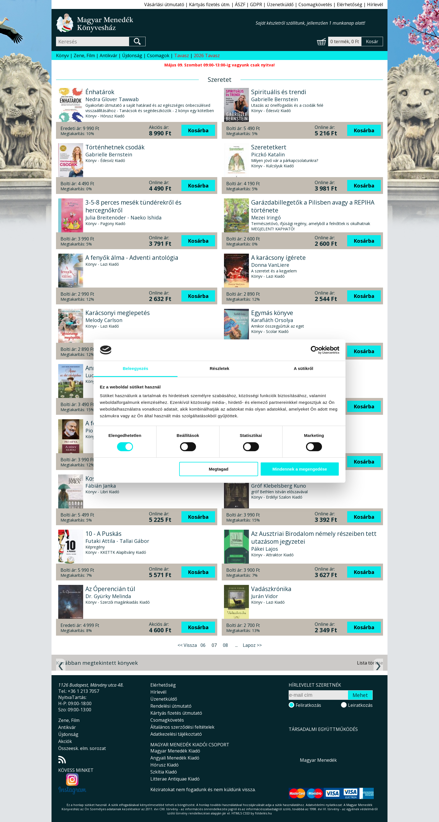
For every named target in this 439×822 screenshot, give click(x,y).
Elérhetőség (349, 4)
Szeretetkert (268, 147)
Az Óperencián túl (110, 589)
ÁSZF (240, 4)
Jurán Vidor (264, 596)
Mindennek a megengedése (299, 469)
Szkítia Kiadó (163, 772)
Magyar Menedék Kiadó (175, 751)
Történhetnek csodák (114, 147)
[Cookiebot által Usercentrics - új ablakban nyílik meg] (314, 350)
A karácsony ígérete (278, 257)
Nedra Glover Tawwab (112, 99)
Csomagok (158, 55)
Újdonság (132, 55)
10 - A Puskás (103, 534)
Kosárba (198, 130)
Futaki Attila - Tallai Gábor (117, 541)
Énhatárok (99, 92)
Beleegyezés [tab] (135, 368)
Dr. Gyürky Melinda (108, 596)
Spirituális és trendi (278, 92)
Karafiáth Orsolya (272, 320)
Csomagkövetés (315, 4)
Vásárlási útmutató (164, 4)
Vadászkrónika (271, 589)
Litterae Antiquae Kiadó (175, 779)
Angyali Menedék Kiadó (174, 758)
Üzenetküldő (280, 4)
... (236, 645)
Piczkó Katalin (268, 154)
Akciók (65, 741)
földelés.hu (263, 813)
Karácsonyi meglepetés (117, 313)
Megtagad (218, 469)
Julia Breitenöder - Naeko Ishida (123, 217)
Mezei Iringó (266, 217)
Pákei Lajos (264, 548)
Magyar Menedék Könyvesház (156, 22)
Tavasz (181, 55)
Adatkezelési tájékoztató (176, 734)
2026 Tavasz (207, 55)
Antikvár (108, 55)
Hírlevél (375, 4)
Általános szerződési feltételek (182, 727)
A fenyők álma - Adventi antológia (131, 257)
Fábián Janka (100, 485)
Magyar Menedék (318, 760)
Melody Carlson (103, 320)
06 (203, 645)
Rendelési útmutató (171, 706)
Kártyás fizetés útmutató (176, 713)
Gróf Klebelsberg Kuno (278, 485)
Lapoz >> (252, 645)
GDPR (256, 4)
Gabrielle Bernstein (274, 99)
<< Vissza (187, 645)
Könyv (62, 55)
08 (225, 645)
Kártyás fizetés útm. (209, 4)
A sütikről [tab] (303, 368)
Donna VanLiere (270, 264)
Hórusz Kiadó (164, 765)
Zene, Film (84, 55)
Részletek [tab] (219, 368)
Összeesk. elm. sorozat (82, 748)
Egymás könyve (272, 313)
